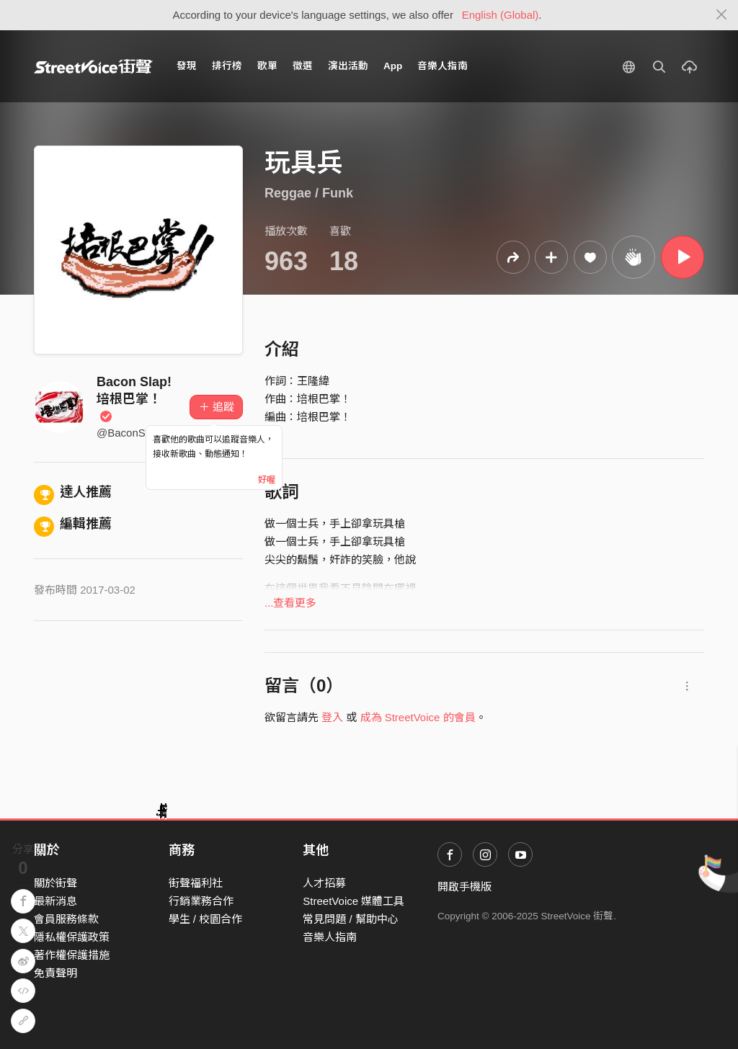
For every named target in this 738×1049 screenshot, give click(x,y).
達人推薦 (73, 492)
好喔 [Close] (266, 480)
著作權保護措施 (72, 955)
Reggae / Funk (308, 193)
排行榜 (227, 66)
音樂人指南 (442, 66)
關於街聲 (55, 883)
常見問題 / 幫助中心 (351, 919)
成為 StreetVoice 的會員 (418, 717)
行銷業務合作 (201, 901)
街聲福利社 (196, 883)
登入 (332, 717)
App (392, 66)
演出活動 (348, 66)
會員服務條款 (66, 919)
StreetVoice (93, 66)
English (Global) (500, 15)
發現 (187, 66)
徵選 (303, 66)
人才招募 (324, 883)
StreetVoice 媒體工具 (353, 901)
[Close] (722, 15)
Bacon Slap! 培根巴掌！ (134, 399)
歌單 (267, 66)
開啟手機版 (464, 886)
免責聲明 (55, 973)
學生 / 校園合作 (206, 919)
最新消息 (55, 901)
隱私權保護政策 (72, 937)
